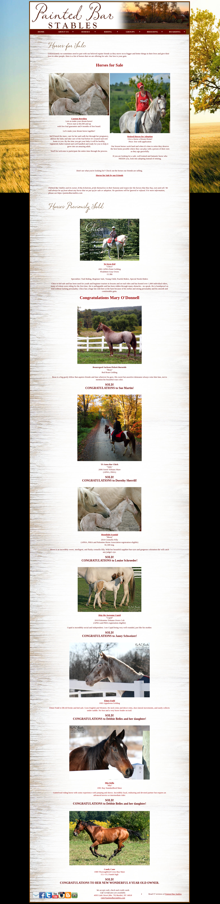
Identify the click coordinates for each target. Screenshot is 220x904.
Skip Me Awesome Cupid (109, 615)
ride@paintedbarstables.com (113, 898)
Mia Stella (109, 783)
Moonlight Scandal (109, 534)
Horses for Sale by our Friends (109, 175)
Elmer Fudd (109, 700)
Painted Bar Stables (173, 894)
